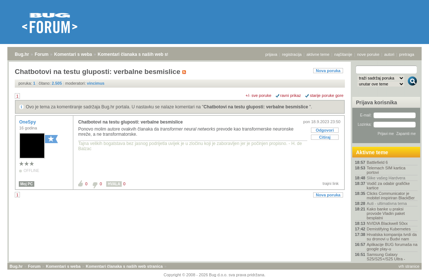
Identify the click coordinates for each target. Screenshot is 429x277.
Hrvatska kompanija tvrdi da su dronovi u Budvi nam (392, 236)
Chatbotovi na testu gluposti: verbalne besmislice (256, 106)
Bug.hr (22, 54)
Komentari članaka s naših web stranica (139, 54)
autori (389, 54)
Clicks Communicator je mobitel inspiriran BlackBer (391, 195)
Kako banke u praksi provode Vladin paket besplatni (386, 213)
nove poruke (368, 54)
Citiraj (325, 137)
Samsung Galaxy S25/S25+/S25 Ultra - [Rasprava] (386, 259)
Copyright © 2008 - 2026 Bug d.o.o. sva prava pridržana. (215, 275)
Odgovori (325, 130)
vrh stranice (408, 266)
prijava (271, 54)
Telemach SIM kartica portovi (386, 170)
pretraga (406, 54)
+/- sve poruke (258, 95)
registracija (292, 54)
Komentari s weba (73, 54)
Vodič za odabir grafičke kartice (388, 185)
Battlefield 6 (377, 162)
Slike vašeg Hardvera (386, 178)
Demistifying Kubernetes (389, 229)
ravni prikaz (290, 95)
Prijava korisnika (376, 102)
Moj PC (26, 184)
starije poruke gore (326, 95)
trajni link (331, 183)
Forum (41, 54)
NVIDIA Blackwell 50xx (387, 223)
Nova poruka (328, 70)
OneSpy (28, 122)
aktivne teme (318, 54)
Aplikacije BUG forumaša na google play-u (392, 246)
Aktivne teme (372, 152)
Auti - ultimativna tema (387, 203)
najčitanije (343, 54)
